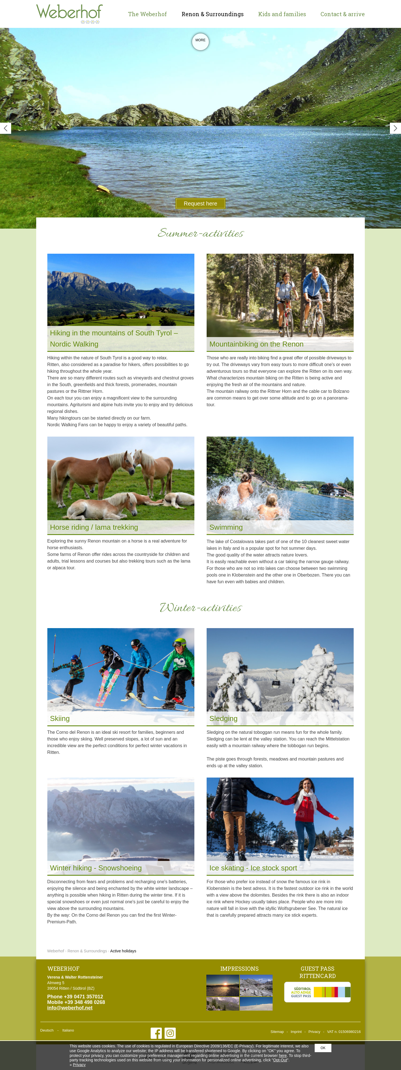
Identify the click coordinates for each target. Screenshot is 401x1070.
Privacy (315, 1032)
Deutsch (47, 1030)
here (283, 1055)
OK (323, 1048)
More (200, 43)
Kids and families (282, 14)
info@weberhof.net (70, 1008)
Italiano (68, 1030)
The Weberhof (147, 14)
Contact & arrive (343, 14)
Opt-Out (280, 1060)
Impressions (239, 968)
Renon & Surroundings (213, 14)
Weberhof (69, 14)
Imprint (296, 1032)
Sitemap (277, 1032)
